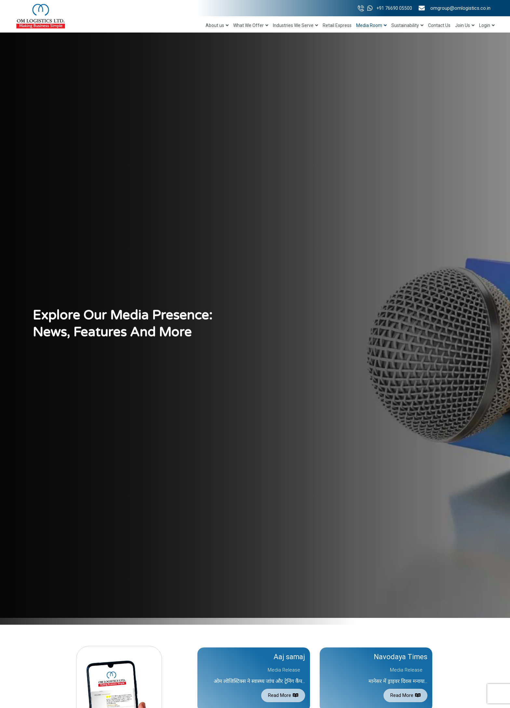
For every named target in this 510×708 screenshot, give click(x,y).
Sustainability (407, 25)
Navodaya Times (400, 657)
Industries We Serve (295, 25)
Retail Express (337, 25)
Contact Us (439, 25)
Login (487, 25)
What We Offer (250, 25)
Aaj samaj (289, 657)
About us (217, 25)
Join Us (465, 25)
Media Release (284, 670)
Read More (283, 695)
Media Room (371, 25)
